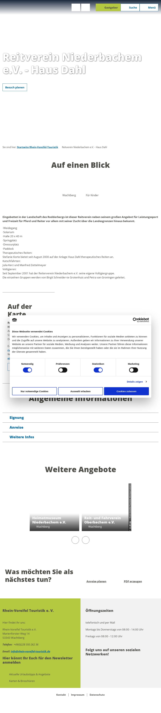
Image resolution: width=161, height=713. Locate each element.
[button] (76, 7)
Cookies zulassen (126, 391)
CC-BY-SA (130, 525)
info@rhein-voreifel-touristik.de (30, 651)
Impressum (77, 694)
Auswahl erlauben (80, 391)
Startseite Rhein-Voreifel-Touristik (37, 147)
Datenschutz (97, 694)
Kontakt (61, 694)
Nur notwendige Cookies (34, 391)
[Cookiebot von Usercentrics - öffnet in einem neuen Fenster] (135, 320)
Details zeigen (135, 381)
